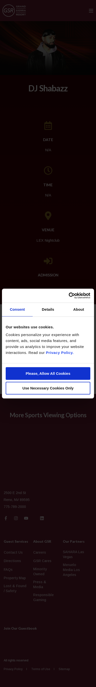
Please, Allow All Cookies (48, 373)
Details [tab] (48, 309)
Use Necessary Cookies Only (48, 388)
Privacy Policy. (59, 352)
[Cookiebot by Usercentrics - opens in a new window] (69, 295)
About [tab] (78, 309)
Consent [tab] (17, 309)
